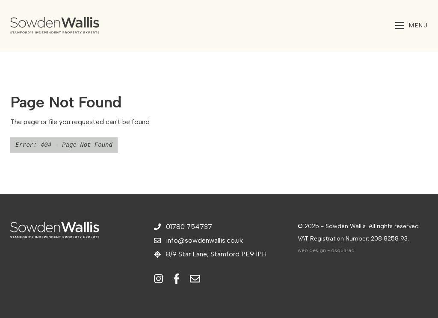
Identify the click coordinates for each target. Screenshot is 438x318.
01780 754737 (183, 227)
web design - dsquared (326, 250)
